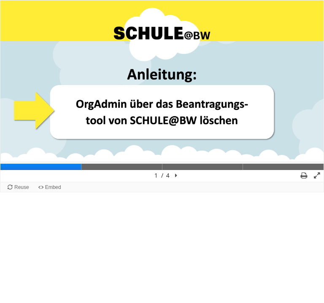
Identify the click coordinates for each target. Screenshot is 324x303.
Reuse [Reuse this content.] (21, 187)
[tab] (40, 167)
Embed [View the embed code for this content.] (53, 187)
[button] (176, 175)
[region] (162, 91)
